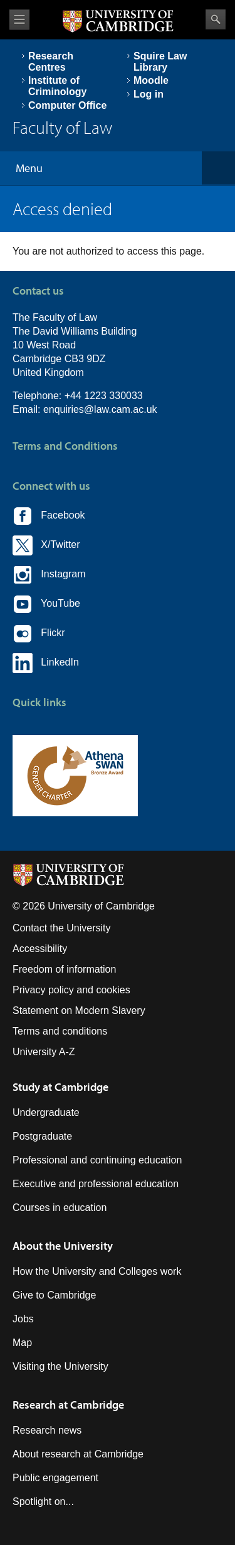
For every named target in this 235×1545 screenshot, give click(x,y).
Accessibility (40, 948)
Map (22, 1342)
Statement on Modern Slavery (79, 1010)
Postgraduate (42, 1136)
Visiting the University (60, 1366)
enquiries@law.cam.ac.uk (100, 409)
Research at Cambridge (68, 1404)
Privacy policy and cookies (71, 990)
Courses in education (60, 1207)
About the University (63, 1246)
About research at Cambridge (78, 1454)
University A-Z (44, 1051)
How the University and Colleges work (97, 1271)
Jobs (23, 1319)
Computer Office (67, 105)
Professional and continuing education (97, 1160)
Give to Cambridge (54, 1295)
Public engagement (55, 1477)
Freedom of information (64, 969)
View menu (19, 19)
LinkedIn (46, 663)
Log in (148, 94)
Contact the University (62, 928)
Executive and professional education (96, 1183)
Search (216, 19)
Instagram (49, 575)
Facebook (49, 516)
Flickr (39, 634)
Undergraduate (46, 1112)
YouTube (46, 604)
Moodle (151, 80)
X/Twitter (46, 545)
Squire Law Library (160, 62)
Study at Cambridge (60, 1087)
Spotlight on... (43, 1501)
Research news (47, 1430)
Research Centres (50, 62)
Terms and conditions (60, 1031)
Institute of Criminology (57, 86)
